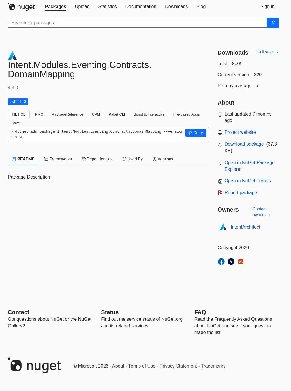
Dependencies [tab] (97, 159)
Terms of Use (141, 366)
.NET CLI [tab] (18, 114)
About (118, 366)
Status (110, 312)
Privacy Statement (178, 366)
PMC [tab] (39, 114)
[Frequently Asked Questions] (200, 312)
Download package (244, 144)
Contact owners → (262, 212)
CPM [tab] (96, 114)
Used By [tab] (132, 159)
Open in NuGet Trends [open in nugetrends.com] (248, 180)
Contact (18, 312)
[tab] (56, 6)
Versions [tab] (163, 159)
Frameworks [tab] (58, 159)
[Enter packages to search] (137, 23)
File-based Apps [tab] (186, 114)
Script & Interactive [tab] (149, 114)
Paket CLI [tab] (117, 114)
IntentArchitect (245, 227)
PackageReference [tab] (67, 114)
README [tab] (23, 159)
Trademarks (213, 366)
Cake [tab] (15, 123)
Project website (240, 132)
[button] (195, 133)
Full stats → (268, 52)
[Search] (273, 23)
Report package (241, 192)
